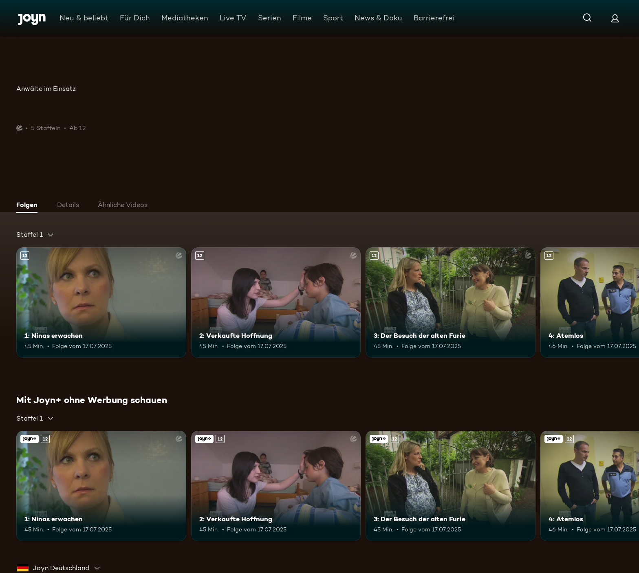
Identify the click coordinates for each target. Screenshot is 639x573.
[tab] (29, 205)
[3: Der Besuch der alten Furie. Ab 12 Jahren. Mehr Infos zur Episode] (450, 302)
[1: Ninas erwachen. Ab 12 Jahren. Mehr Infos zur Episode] (101, 302)
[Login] (615, 18)
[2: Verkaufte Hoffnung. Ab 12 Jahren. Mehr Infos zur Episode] (276, 302)
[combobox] (35, 234)
